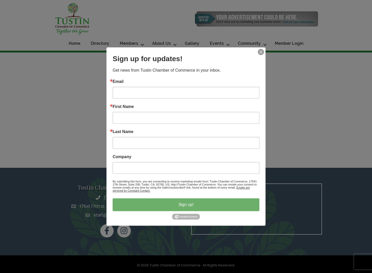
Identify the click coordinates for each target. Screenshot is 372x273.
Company (122, 157)
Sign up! (186, 204)
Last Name (123, 132)
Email (118, 82)
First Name (123, 107)
